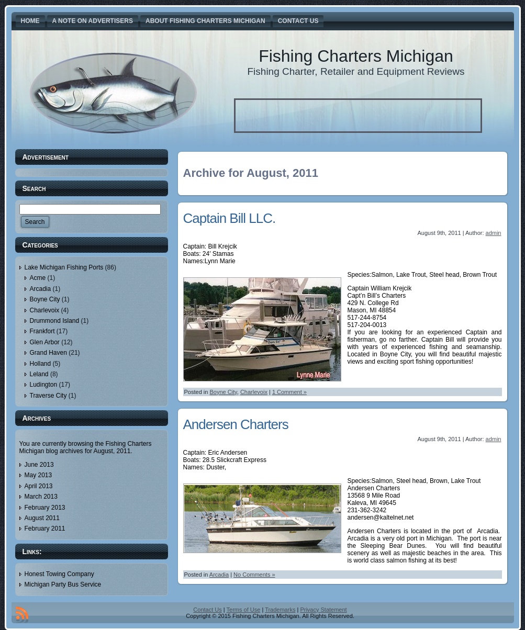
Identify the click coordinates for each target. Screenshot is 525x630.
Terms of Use (244, 609)
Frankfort (42, 331)
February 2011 (45, 528)
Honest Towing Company (59, 574)
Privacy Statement (323, 609)
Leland (39, 374)
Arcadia (40, 288)
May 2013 (38, 475)
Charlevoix (45, 310)
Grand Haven (48, 352)
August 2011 (42, 518)
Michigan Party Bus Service (63, 584)
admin (493, 233)
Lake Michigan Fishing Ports (64, 267)
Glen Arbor (45, 342)
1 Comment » (289, 392)
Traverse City (48, 395)
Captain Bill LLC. (229, 218)
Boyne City (45, 299)
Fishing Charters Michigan (356, 56)
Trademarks (280, 609)
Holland (40, 363)
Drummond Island (55, 320)
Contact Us (207, 609)
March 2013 (41, 496)
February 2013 (45, 507)
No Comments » (254, 574)
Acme (38, 278)
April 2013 (39, 486)
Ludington (44, 384)
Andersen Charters (235, 424)
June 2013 (39, 464)
